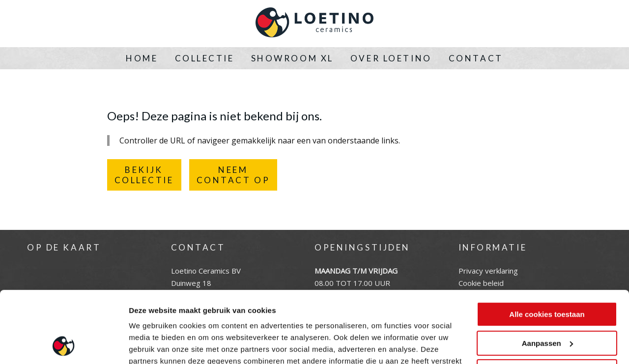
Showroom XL (292, 58)
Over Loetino (391, 58)
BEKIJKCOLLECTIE (144, 175)
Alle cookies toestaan (546, 247)
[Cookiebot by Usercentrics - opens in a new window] (64, 344)
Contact (476, 58)
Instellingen (150, 344)
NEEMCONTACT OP (233, 175)
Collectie (204, 58)
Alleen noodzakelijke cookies (547, 305)
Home (142, 58)
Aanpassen (547, 276)
